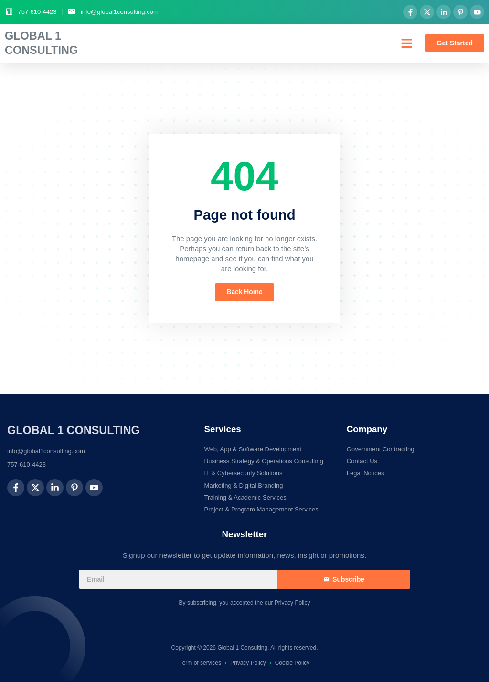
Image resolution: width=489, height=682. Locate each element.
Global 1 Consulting (73, 430)
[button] (407, 43)
